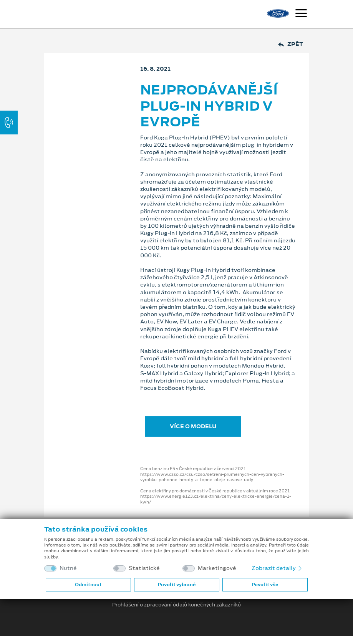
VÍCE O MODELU (193, 426)
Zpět (290, 44)
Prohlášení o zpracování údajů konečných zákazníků (176, 604)
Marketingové (217, 568)
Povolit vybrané (177, 584)
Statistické (144, 568)
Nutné (68, 568)
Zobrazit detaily (277, 568)
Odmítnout (88, 584)
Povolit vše (265, 584)
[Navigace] (301, 14)
